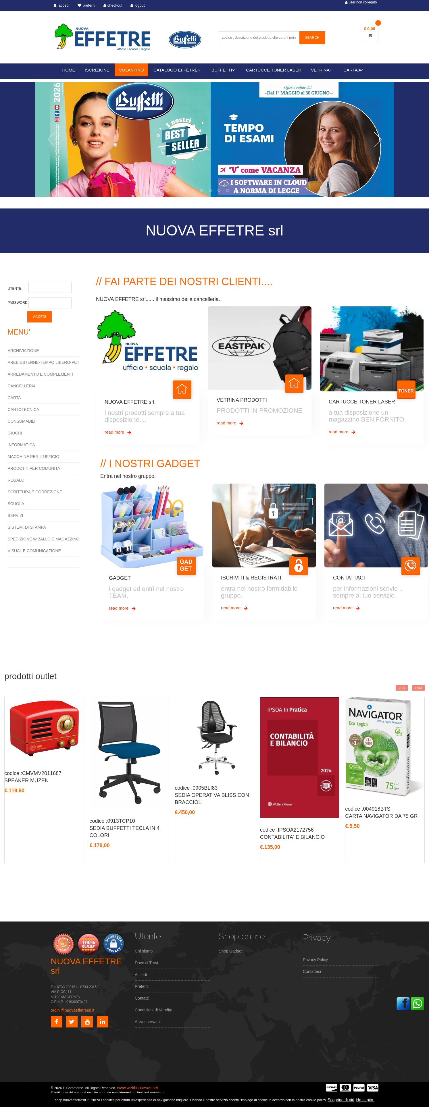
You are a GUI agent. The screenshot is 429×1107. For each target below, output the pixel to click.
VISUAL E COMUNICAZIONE (34, 550)
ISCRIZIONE (97, 69)
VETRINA (321, 69)
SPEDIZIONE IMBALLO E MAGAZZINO (44, 539)
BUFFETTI (223, 69)
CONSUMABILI (21, 421)
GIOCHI (15, 433)
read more (118, 432)
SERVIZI (15, 515)
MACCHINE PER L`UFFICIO (33, 456)
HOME (68, 69)
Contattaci (312, 971)
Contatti (142, 998)
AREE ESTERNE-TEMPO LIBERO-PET (44, 362)
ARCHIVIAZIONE (23, 350)
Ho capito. (365, 1100)
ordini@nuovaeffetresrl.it (73, 1010)
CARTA (14, 397)
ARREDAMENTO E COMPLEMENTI (40, 374)
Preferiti (142, 986)
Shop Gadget (231, 951)
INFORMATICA (21, 445)
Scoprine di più (341, 1100)
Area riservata (147, 1021)
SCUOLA (16, 503)
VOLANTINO (131, 69)
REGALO (16, 480)
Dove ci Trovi (146, 963)
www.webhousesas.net (137, 1087)
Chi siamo (144, 951)
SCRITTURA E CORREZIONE (35, 492)
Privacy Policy (315, 959)
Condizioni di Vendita (153, 1010)
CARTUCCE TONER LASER (273, 69)
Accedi (141, 974)
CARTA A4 (353, 69)
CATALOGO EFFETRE (177, 69)
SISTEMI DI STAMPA (27, 527)
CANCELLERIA (22, 386)
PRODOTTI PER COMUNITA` (34, 468)
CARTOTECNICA (23, 409)
